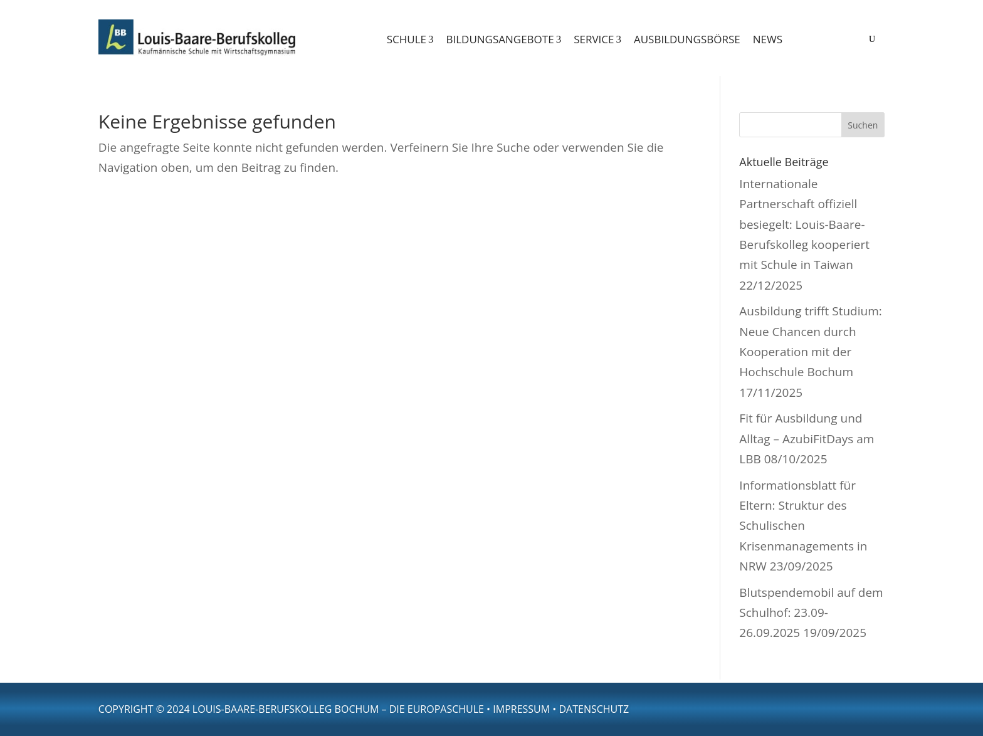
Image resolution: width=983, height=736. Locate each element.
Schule (410, 39)
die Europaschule (436, 709)
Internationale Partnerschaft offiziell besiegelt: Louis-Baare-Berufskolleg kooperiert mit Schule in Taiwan (804, 224)
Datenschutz (594, 709)
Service (597, 39)
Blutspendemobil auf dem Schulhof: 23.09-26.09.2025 (811, 612)
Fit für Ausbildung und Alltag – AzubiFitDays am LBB (806, 438)
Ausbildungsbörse (687, 39)
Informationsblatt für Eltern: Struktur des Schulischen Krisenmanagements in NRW (803, 525)
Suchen (863, 125)
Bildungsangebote (503, 39)
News (767, 39)
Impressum (521, 709)
